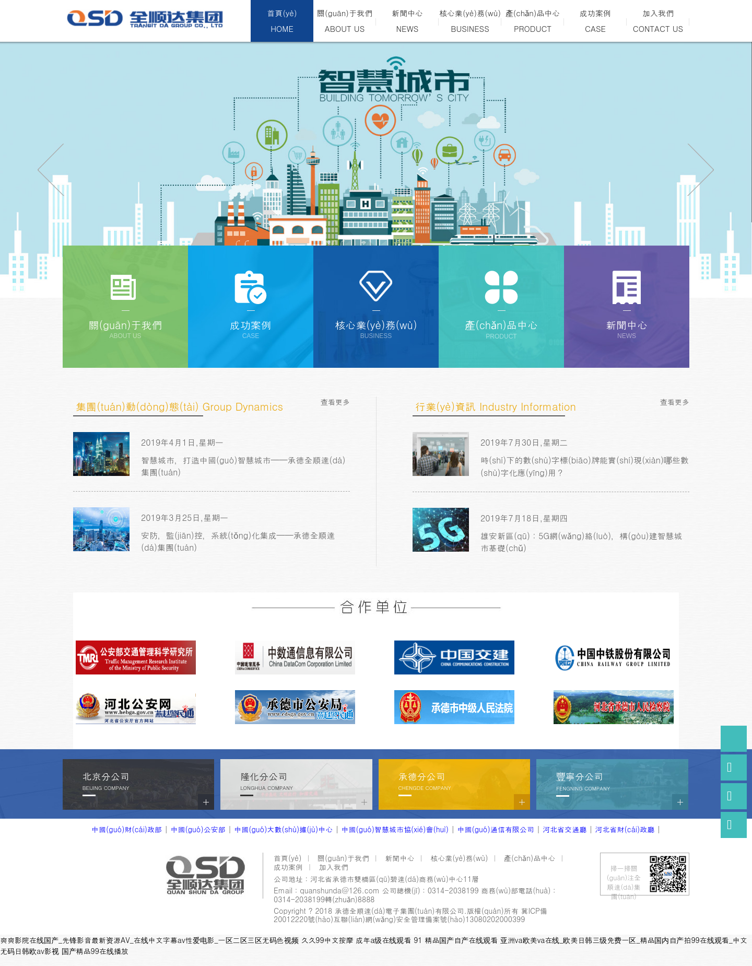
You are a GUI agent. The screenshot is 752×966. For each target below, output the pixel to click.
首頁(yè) (287, 858)
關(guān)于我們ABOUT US (344, 20)
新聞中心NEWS (407, 20)
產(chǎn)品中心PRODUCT (533, 20)
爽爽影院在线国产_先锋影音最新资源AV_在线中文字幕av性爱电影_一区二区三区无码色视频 (149, 940)
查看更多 (335, 402)
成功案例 (288, 867)
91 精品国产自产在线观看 (456, 940)
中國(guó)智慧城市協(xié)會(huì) (395, 829)
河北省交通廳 (564, 829)
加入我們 (333, 867)
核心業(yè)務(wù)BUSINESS (470, 20)
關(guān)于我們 (343, 858)
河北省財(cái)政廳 (625, 829)
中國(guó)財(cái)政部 (126, 829)
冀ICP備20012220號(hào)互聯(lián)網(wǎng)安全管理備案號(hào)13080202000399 (410, 915)
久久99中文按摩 (327, 940)
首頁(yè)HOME (282, 20)
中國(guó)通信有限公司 (495, 829)
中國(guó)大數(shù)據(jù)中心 (283, 829)
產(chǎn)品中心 (529, 858)
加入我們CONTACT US (658, 20)
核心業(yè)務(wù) (459, 858)
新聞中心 (400, 858)
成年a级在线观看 (383, 940)
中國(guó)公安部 (197, 829)
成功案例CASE (595, 20)
